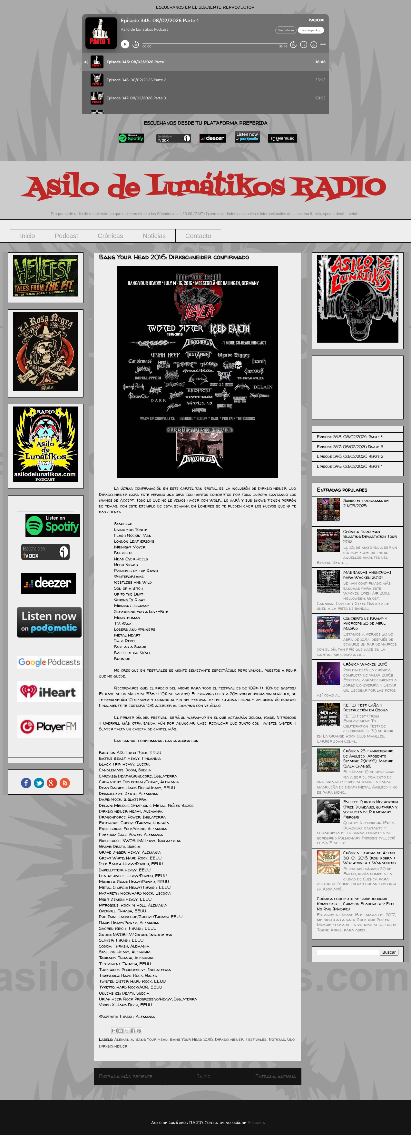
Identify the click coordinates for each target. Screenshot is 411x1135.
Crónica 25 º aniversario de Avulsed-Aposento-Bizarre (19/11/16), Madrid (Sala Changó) (368, 758)
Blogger (256, 1122)
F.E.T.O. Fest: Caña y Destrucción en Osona (365, 707)
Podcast (66, 235)
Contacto (198, 235)
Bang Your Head (151, 1039)
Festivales (256, 1039)
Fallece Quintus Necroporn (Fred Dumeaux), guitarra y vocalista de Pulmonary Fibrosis (370, 809)
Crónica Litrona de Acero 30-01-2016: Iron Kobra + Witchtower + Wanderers (369, 858)
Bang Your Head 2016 (191, 1039)
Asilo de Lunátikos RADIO (206, 188)
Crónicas (110, 235)
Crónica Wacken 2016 (365, 664)
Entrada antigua (275, 1076)
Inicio (27, 235)
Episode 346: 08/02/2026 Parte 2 (350, 456)
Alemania (123, 1039)
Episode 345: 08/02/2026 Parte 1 (349, 466)
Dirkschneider (229, 1039)
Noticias (154, 235)
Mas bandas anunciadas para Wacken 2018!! (367, 574)
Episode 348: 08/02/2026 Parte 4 (350, 436)
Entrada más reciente (125, 1076)
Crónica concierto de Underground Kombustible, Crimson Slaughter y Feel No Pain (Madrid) (356, 903)
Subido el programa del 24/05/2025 (366, 502)
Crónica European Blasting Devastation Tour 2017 (370, 536)
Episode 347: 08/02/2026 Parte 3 (350, 446)
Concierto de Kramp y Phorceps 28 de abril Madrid (365, 623)
